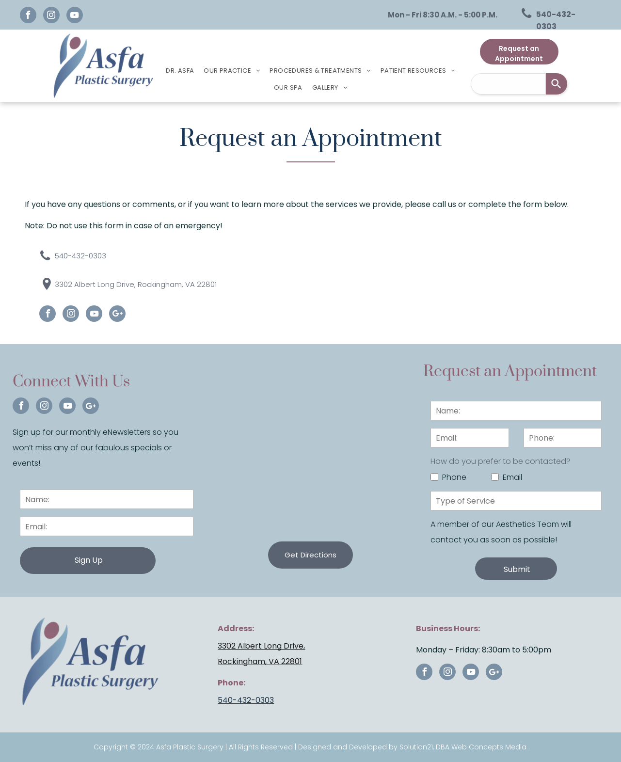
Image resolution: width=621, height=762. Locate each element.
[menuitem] (180, 70)
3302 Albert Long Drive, (261, 645)
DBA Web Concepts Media (481, 747)
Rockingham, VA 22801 (260, 661)
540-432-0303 (246, 700)
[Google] (117, 314)
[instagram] (51, 16)
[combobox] (508, 84)
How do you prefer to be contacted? (500, 461)
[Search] (556, 84)
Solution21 (416, 747)
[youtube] (74, 16)
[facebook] (28, 16)
